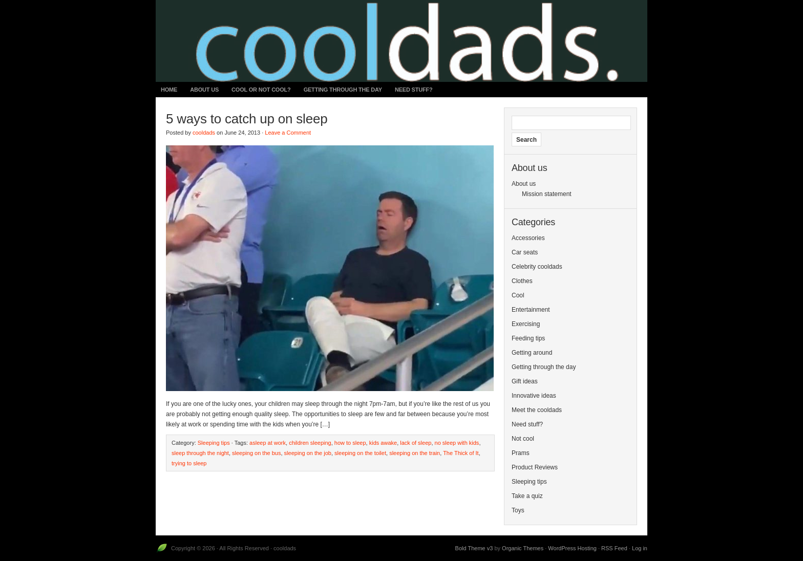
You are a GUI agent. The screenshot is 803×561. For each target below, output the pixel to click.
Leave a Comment (288, 133)
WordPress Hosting (572, 548)
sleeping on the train (414, 453)
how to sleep (350, 443)
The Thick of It (461, 453)
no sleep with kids (457, 443)
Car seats (525, 252)
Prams (521, 453)
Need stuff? (414, 90)
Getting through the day (343, 90)
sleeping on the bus (256, 453)
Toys (518, 510)
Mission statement (547, 194)
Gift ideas (525, 381)
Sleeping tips (214, 443)
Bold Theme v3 (474, 548)
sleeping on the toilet (360, 453)
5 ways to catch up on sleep (246, 118)
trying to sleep (189, 463)
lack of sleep (415, 443)
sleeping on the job (307, 453)
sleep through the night (200, 453)
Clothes (522, 281)
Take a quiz (527, 496)
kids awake (383, 443)
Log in (639, 548)
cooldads (204, 133)
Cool (518, 295)
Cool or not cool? (261, 90)
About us (204, 90)
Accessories (528, 238)
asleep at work (267, 443)
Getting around (532, 352)
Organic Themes (522, 548)
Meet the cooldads (537, 410)
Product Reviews (535, 467)
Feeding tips (528, 338)
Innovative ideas (534, 395)
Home (169, 90)
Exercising (526, 324)
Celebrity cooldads (537, 266)
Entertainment (531, 309)
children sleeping (310, 443)
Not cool (523, 438)
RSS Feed (614, 548)
